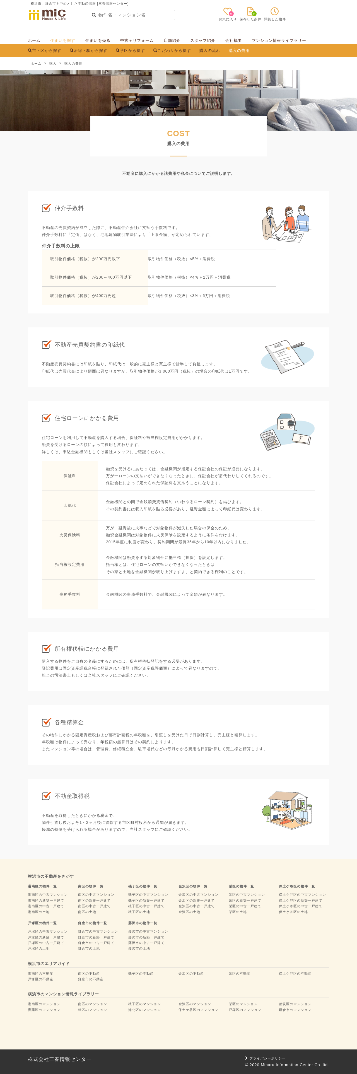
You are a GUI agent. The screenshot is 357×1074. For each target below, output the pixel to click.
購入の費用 (239, 50)
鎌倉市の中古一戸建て (96, 943)
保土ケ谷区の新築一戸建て (300, 900)
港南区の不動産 (40, 974)
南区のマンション (92, 1004)
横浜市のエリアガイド (49, 963)
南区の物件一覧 (90, 886)
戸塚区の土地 (39, 948)
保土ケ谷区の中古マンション (302, 895)
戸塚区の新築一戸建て (46, 937)
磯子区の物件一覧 (142, 886)
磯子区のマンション (144, 1004)
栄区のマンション (243, 1004)
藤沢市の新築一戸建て (146, 937)
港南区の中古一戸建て (46, 906)
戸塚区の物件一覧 (42, 923)
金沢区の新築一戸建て (196, 900)
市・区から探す (44, 50)
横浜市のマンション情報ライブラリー (63, 994)
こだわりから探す (172, 50)
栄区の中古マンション (247, 895)
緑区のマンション (92, 1010)
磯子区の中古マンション (148, 895)
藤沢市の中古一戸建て (146, 943)
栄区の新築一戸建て (245, 900)
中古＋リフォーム (137, 40)
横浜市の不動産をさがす (51, 876)
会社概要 (233, 40)
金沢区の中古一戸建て (196, 906)
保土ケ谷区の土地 (293, 912)
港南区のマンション (44, 1004)
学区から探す (130, 50)
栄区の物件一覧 (241, 886)
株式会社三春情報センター (59, 1059)
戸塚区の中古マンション (48, 931)
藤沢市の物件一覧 (142, 923)
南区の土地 (87, 912)
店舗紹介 (172, 40)
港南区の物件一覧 (42, 886)
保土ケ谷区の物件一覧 (297, 886)
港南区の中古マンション (48, 895)
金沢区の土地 (189, 912)
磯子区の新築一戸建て (146, 900)
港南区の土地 (39, 912)
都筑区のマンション (295, 1004)
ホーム (34, 40)
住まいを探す (62, 40)
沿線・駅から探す (88, 50)
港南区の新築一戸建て (46, 900)
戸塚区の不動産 (40, 979)
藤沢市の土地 (139, 948)
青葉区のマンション (44, 1010)
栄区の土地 (238, 912)
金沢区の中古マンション (198, 895)
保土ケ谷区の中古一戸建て (300, 906)
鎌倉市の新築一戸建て (96, 937)
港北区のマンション (144, 1010)
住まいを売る (97, 40)
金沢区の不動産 (191, 974)
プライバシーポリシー (265, 1058)
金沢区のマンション (194, 1004)
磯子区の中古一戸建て (146, 906)
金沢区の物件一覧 (193, 886)
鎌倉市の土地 (89, 948)
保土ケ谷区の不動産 (295, 974)
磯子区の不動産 (141, 974)
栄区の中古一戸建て (245, 906)
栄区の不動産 (239, 974)
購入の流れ (209, 50)
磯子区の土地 (139, 912)
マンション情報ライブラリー (279, 40)
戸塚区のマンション (245, 1010)
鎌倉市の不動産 (90, 979)
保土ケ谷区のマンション (198, 1010)
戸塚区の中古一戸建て (46, 943)
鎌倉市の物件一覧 (92, 923)
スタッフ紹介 (202, 40)
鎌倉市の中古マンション (98, 931)
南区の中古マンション (96, 895)
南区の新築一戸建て (94, 900)
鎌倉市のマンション (295, 1010)
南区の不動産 (89, 974)
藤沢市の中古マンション (148, 931)
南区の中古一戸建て (94, 906)
